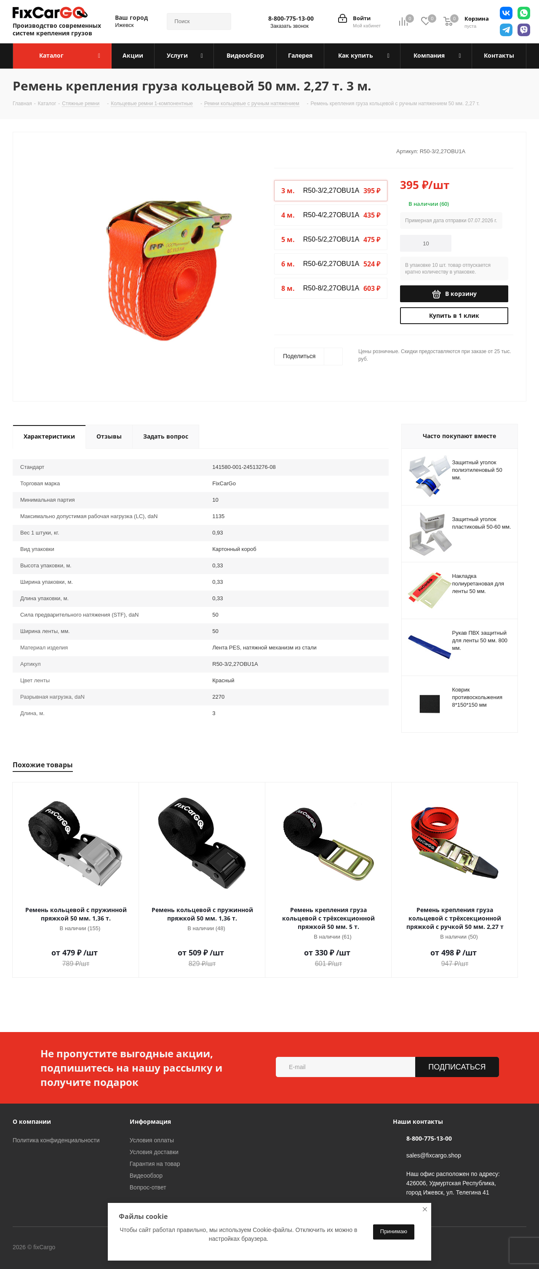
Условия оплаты (152, 1140)
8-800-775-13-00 (291, 18)
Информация (150, 1121)
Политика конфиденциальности (56, 1140)
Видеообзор (146, 1175)
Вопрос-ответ (148, 1187)
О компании (32, 1121)
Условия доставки (154, 1152)
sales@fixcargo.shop (433, 1155)
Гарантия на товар (155, 1163)
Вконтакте (90, 1247)
